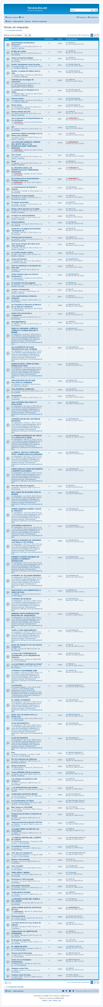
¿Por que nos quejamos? (22, 853)
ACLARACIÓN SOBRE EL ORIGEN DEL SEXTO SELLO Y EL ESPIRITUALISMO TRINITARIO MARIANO (25, 145)
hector (16, 761)
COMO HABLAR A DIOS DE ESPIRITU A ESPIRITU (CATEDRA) (27, 470)
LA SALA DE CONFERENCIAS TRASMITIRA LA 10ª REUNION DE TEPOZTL (25, 655)
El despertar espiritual (20, 940)
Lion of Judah (17, 866)
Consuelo (17, 191)
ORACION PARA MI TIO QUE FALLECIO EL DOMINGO (23, 381)
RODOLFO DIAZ (19, 948)
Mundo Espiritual (18, 766)
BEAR (16, 833)
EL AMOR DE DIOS (19, 947)
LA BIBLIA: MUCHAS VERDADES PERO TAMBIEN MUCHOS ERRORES (26, 453)
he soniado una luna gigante (23, 283)
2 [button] (94, 35)
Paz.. (13, 753)
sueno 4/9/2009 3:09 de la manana (25, 772)
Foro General (15, 55)
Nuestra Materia (18, 222)
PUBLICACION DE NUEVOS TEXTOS (26, 822)
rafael (16, 970)
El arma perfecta (18, 916)
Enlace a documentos (20, 859)
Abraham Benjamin (20, 687)
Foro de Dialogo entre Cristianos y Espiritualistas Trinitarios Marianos (22, 86)
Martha (16, 774)
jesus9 (16, 487)
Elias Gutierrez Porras (21, 802)
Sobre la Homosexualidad (22, 58)
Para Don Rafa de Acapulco (22, 486)
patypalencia (18, 261)
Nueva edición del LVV (20, 112)
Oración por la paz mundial (22, 196)
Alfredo (16, 46)
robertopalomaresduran (21, 841)
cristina (16, 83)
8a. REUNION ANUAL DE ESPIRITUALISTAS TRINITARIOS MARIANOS (25, 170)
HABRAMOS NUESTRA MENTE (24, 794)
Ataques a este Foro (19, 968)
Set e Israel (16, 155)
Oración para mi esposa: (21, 237)
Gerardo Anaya (19, 66)
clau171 (16, 211)
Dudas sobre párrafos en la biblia (25, 209)
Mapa (13, 161)
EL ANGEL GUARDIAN (20, 700)
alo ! (13, 127)
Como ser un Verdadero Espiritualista (21, 961)
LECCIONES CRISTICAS (21, 526)
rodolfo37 (17, 239)
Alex (15, 648)
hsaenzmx (17, 384)
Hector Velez (18, 977)
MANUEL (17, 594)
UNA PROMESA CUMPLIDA (22, 389)
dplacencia (17, 334)
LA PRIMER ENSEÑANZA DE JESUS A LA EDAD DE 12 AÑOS (26, 437)
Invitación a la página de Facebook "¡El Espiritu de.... (26, 230)
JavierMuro (17, 868)
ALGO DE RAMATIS (19, 738)
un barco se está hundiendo (23, 215)
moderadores (18, 911)
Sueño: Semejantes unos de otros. (25, 64)
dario (15, 254)
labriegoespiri (18, 278)
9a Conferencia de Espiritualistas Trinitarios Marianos (25, 179)
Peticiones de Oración (18, 199)
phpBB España (59, 998)
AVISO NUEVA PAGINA (20, 892)
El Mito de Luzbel (18, 51)
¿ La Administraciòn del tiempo (24, 787)
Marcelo (16, 397)
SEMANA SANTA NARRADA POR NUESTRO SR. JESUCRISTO (25, 614)
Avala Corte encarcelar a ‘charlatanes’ (21, 314)
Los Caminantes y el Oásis (22, 801)
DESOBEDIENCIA (18, 322)
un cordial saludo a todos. (22, 252)
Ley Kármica (16, 685)
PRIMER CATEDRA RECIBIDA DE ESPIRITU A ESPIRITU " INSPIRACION (25, 559)
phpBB (46, 996)
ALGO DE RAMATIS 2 (20, 723)
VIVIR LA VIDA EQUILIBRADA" (24, 630)
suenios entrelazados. (20, 289)
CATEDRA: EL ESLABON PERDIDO (26, 576)
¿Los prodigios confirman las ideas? (26, 664)
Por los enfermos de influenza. (24, 759)
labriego (16, 163)
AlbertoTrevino (18, 308)
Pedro (16, 926)
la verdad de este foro (20, 846)
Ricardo (16, 232)
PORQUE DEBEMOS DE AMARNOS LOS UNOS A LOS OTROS (26, 541)
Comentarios (15, 271)
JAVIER (16, 323)
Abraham (17, 284)
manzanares (18, 351)
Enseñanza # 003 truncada (22, 879)
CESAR (16, 53)
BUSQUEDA (16, 396)
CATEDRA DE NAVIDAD (21, 599)
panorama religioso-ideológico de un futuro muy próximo (26, 134)
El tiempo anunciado (20, 202)
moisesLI (17, 128)
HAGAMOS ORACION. (20, 886)
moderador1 (18, 122)
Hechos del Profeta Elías (21, 953)
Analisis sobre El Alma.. (21, 975)
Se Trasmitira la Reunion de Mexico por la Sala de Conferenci (26, 306)
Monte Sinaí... (17, 105)
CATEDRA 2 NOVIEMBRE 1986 (24, 671)
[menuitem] (21, 17)
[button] (98, 35)
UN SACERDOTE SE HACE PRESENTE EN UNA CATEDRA (24, 348)
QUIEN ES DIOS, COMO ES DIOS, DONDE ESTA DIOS (25, 365)
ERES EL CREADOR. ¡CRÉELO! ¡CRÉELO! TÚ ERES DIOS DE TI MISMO (24, 330)
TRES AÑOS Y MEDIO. (20, 873)
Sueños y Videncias (17, 48)
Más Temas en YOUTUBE (21, 807)
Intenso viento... (18, 98)
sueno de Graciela (19, 259)
